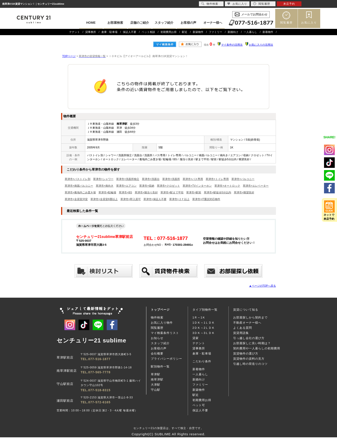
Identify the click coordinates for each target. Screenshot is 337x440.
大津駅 (155, 384)
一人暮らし (250, 32)
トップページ (160, 309)
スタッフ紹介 (164, 22)
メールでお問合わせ (254, 14)
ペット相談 (148, 32)
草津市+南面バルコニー (79, 185)
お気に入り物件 (162, 322)
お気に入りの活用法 (261, 44)
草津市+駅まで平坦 (171, 192)
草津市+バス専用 (193, 179)
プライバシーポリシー (166, 358)
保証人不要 (129, 32)
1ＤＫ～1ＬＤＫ (203, 322)
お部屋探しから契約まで (250, 317)
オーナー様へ (212, 22)
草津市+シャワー (103, 179)
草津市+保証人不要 (154, 199)
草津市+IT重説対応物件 (206, 199)
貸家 (195, 338)
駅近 (184, 32)
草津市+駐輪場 (107, 192)
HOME (91, 22)
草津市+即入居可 (130, 199)
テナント (74, 32)
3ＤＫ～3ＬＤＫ (203, 333)
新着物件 (267, 32)
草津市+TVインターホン (197, 185)
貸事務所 (90, 32)
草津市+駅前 (193, 192)
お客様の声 (188, 22)
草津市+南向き (104, 185)
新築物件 (198, 32)
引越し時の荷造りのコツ (250, 363)
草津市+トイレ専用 (217, 179)
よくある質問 (242, 327)
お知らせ (157, 338)
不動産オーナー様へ (247, 322)
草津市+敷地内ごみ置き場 (80, 192)
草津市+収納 (146, 185)
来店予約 (289, 3)
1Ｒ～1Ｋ (198, 317)
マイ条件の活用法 (232, 44)
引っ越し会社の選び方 (248, 338)
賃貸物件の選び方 (245, 353)
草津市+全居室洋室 (76, 199)
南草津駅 (157, 379)
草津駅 (155, 374)
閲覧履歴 (286, 22)
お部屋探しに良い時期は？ (252, 343)
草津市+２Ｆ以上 (179, 199)
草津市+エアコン (126, 185)
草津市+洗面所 (171, 179)
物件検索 (157, 317)
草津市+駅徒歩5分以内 (217, 192)
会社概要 (157, 353)
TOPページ (69, 56)
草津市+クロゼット (168, 185)
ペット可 (198, 405)
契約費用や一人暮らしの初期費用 (256, 348)
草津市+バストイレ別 (77, 179)
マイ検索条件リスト (165, 333)
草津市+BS (125, 192)
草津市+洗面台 (151, 179)
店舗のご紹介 (139, 22)
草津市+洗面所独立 (127, 179)
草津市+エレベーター (256, 185)
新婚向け (233, 32)
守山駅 (155, 389)
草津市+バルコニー (242, 179)
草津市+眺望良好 (244, 192)
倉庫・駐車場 (109, 32)
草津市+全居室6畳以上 (104, 199)
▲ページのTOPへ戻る (262, 285)
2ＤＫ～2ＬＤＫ (203, 327)
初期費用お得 (168, 32)
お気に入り (309, 22)
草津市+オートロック (227, 185)
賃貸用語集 (241, 333)
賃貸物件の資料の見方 (248, 358)
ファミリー (215, 32)
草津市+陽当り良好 (146, 192)
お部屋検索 (115, 22)
